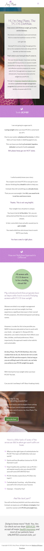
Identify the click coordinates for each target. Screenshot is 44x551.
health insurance (27, 529)
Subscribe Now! (11, 419)
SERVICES (30, 526)
